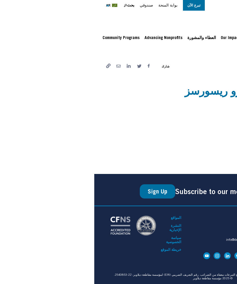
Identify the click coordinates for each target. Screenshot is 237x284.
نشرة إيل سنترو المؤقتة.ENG (199, 149)
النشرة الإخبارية (81, 228)
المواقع (82, 218)
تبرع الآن (99, 5)
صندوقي (52, 5)
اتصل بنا (163, 218)
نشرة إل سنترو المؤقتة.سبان (199, 121)
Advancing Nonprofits (69, 37)
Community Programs (27, 37)
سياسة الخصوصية (79, 240)
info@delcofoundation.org (150, 239)
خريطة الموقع (76, 250)
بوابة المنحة (73, 5)
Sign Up (63, 191)
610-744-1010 (157, 244)
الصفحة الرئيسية (209, 52)
